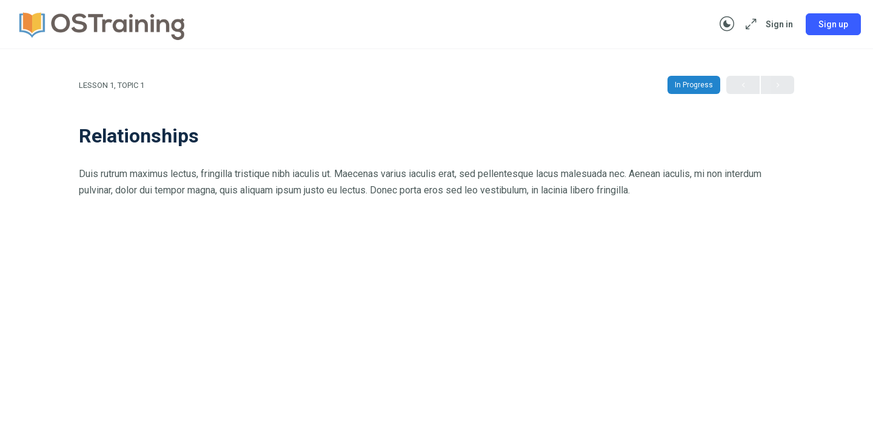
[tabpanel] (436, 182)
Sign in (779, 24)
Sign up (833, 24)
